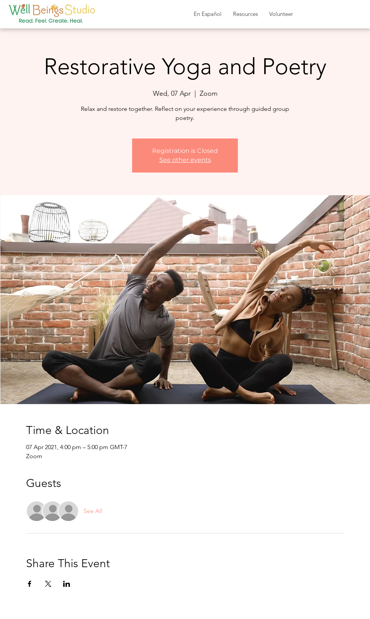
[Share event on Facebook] (29, 584)
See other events (185, 159)
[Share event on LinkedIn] (66, 584)
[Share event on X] (48, 584)
